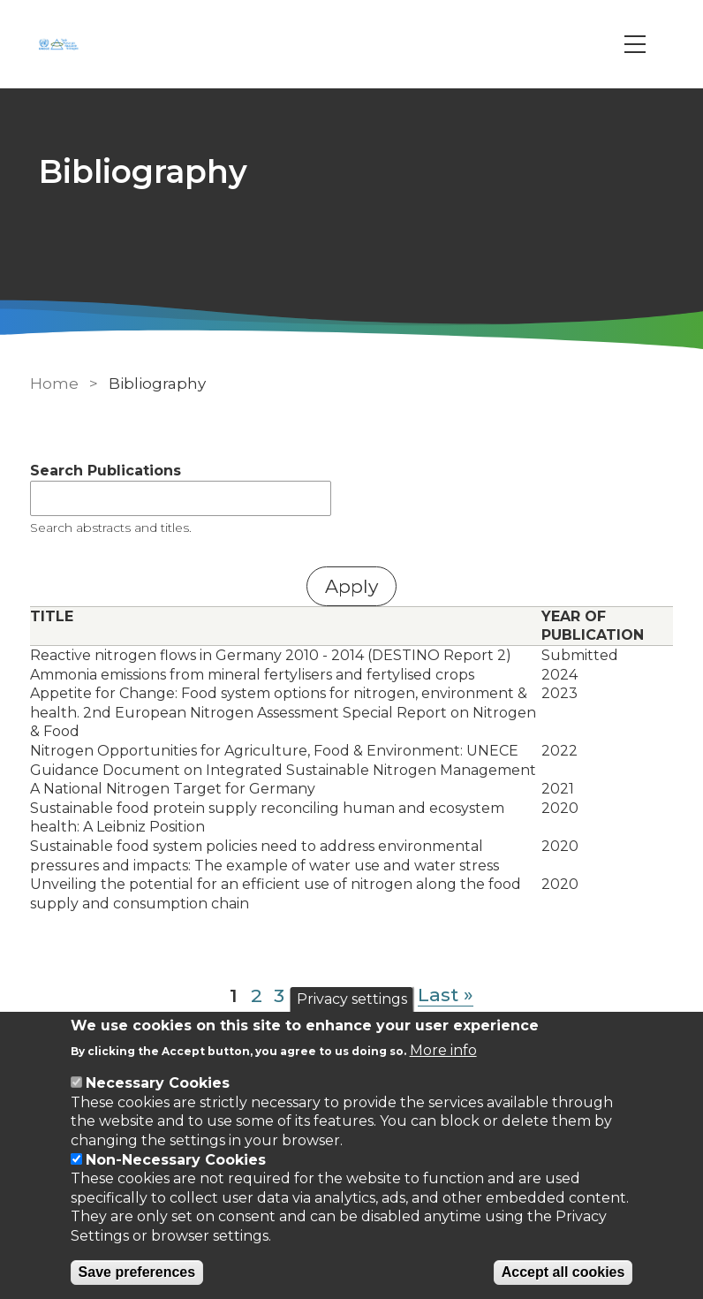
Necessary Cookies (158, 1083)
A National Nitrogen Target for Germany (172, 788)
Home (54, 383)
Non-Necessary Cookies (176, 1159)
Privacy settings (352, 999)
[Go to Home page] (61, 44)
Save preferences (137, 1272)
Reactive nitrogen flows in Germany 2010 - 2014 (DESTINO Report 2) (270, 655)
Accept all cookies (563, 1272)
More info (443, 1050)
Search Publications (105, 470)
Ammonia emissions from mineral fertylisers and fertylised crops (252, 674)
